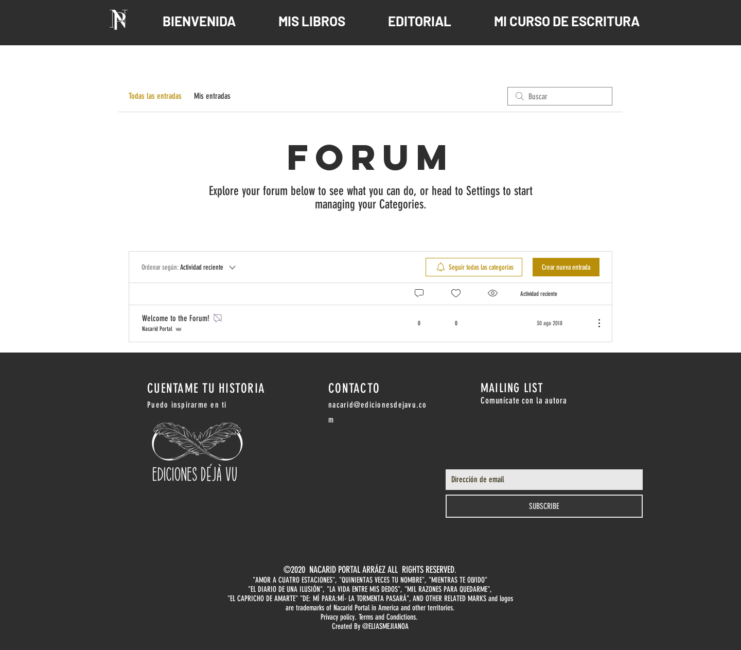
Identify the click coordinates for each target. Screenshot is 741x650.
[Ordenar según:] (189, 267)
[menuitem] (474, 267)
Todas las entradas (155, 96)
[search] (559, 96)
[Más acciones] (594, 323)
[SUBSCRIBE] (544, 506)
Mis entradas (212, 96)
